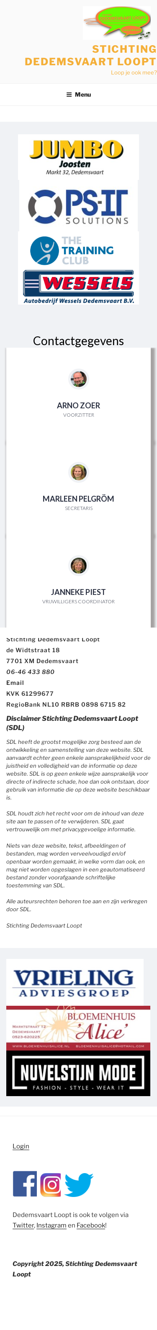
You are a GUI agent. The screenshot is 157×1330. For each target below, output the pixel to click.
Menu (78, 94)
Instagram (51, 1225)
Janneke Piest (78, 592)
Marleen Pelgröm (78, 498)
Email (15, 682)
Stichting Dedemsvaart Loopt (91, 55)
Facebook (91, 1225)
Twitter (23, 1225)
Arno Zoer (78, 405)
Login (21, 1146)
